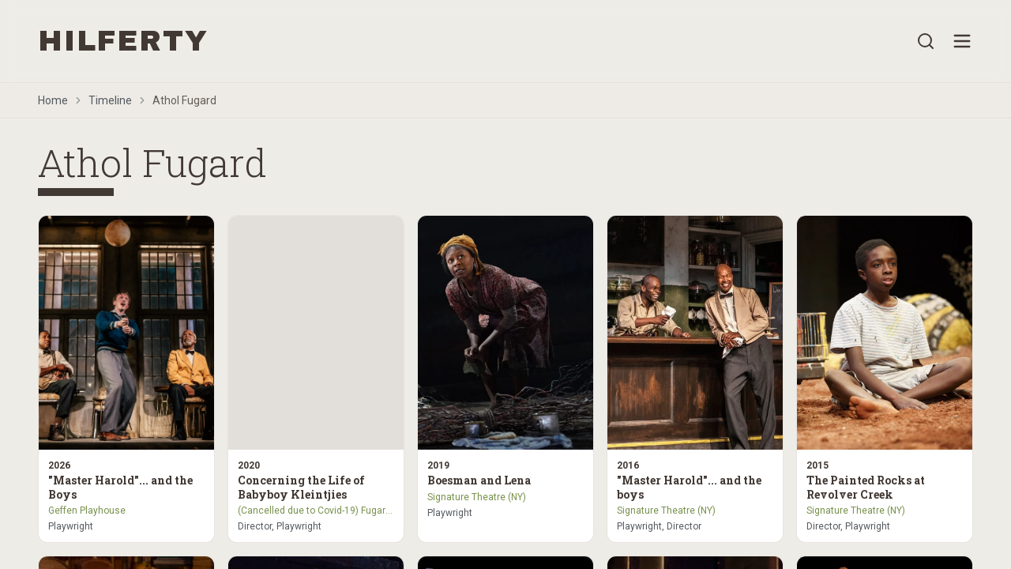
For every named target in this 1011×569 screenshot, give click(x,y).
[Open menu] (962, 41)
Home (53, 100)
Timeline (110, 100)
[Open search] (925, 41)
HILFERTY (123, 41)
